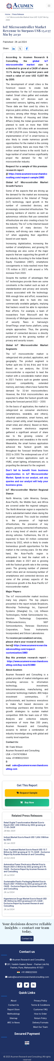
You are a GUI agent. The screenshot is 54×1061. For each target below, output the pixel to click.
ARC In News (13, 1022)
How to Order (40, 1014)
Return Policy (40, 1018)
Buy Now (27, 802)
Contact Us (27, 938)
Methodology (13, 1014)
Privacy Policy (40, 1000)
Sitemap (13, 1018)
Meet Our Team (40, 1027)
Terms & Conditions (40, 1005)
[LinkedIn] (33, 985)
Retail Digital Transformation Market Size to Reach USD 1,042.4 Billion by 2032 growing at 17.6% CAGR (24, 824)
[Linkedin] (13, 48)
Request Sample (27, 793)
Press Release (18, 14)
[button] (49, 6)
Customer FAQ (41, 1009)
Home (7, 14)
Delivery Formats (40, 1022)
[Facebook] (19, 985)
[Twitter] (26, 985)
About (13, 1000)
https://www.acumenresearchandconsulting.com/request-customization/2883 (26, 649)
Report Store (13, 1009)
